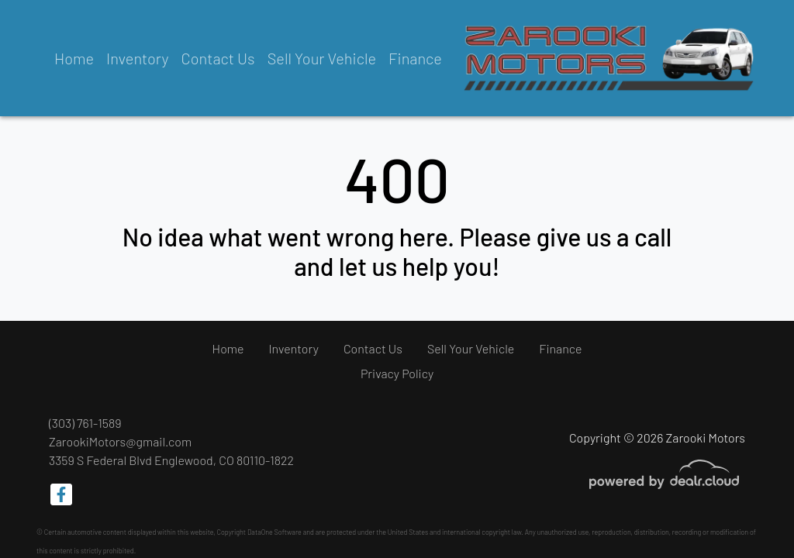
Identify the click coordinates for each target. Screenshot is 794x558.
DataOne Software (274, 532)
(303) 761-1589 (85, 422)
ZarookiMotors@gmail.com (120, 441)
